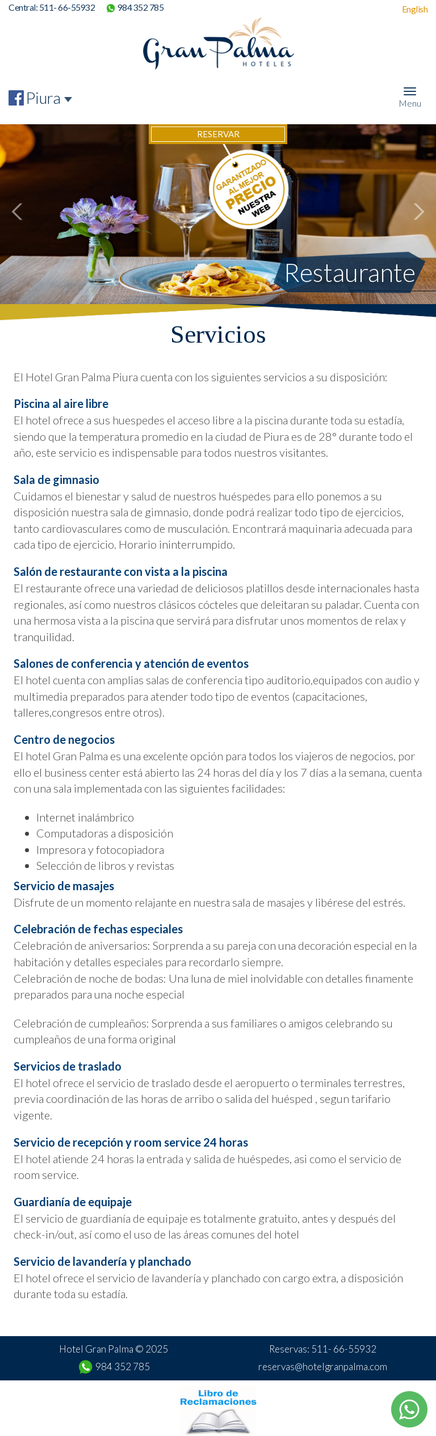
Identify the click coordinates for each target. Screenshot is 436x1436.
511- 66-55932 (67, 7)
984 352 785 (141, 7)
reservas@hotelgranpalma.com (322, 1366)
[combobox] (49, 98)
